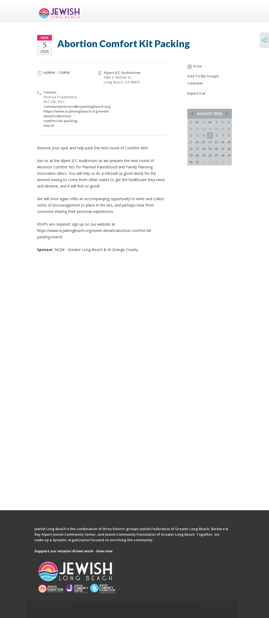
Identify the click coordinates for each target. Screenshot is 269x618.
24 (197, 155)
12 (209, 142)
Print (194, 66)
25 (203, 155)
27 (216, 155)
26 (209, 155)
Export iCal (196, 93)
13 (216, 142)
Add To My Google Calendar (203, 80)
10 (197, 142)
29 (229, 155)
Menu (226, 11)
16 (190, 148)
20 (216, 148)
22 (229, 148)
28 (222, 155)
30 (190, 162)
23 (190, 155)
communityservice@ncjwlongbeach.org (77, 106)
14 (222, 142)
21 (222, 148)
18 (203, 148)
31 (197, 162)
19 (209, 148)
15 (229, 142)
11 (203, 142)
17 (197, 148)
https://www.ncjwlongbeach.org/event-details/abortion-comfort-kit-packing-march (76, 118)
